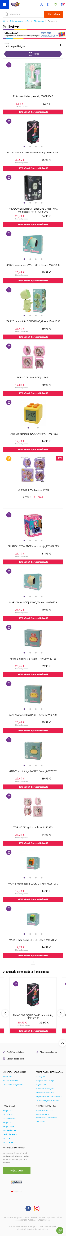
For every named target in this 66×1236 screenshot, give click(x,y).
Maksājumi (40, 1076)
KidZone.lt (7, 1138)
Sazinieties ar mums (45, 1092)
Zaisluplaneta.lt (10, 1134)
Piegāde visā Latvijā (45, 1080)
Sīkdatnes (40, 1121)
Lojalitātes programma (13, 1084)
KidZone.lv (7, 1114)
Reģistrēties (16, 1170)
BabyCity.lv (8, 1110)
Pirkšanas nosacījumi (45, 1088)
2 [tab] (30, 146)
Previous (5, 1013)
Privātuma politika (44, 1110)
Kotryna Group (9, 1118)
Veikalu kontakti (10, 1080)
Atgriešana (41, 1084)
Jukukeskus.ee (9, 1130)
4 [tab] (41, 146)
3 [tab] (36, 146)
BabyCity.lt (8, 1122)
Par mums (7, 1076)
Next (60, 1013)
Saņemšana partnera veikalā (48, 1096)
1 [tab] (24, 146)
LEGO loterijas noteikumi (47, 1100)
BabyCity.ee (8, 1126)
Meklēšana (54, 14)
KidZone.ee (8, 1142)
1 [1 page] (33, 962)
